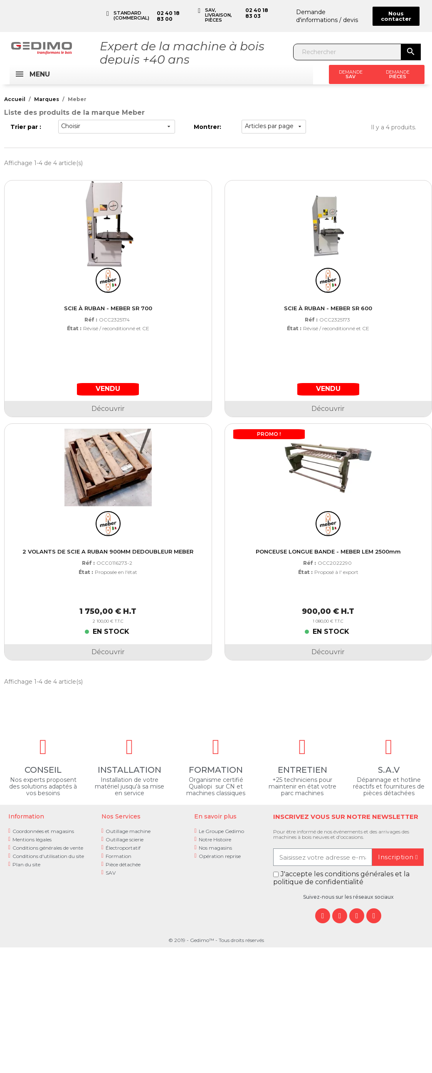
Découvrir (108, 409)
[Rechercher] (347, 52)
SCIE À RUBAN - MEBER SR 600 (328, 308)
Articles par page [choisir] (274, 126)
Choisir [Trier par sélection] (116, 126)
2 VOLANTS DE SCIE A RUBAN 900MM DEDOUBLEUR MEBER (107, 551)
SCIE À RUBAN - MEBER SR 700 (108, 308)
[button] (396, 16)
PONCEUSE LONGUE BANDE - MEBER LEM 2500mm (328, 551)
